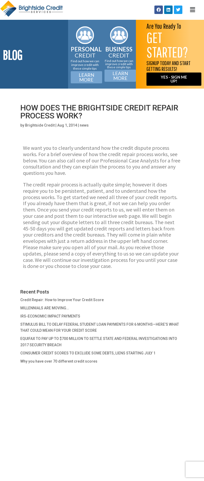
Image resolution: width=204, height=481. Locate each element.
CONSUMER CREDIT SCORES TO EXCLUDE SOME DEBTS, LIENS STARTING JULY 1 (87, 353)
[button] (192, 10)
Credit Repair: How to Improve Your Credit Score (62, 300)
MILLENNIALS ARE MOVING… (44, 308)
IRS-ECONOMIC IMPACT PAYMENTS (50, 316)
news (84, 125)
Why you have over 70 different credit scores (58, 361)
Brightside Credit (40, 125)
